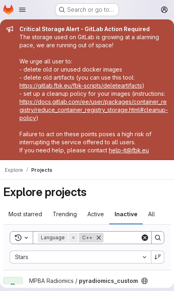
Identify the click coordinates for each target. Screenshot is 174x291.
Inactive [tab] (126, 214)
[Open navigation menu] (22, 9)
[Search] (157, 237)
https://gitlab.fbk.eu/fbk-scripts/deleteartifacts (80, 85)
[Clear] (145, 237)
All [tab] (151, 214)
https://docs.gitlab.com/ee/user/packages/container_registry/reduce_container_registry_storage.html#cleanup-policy (93, 109)
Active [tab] (95, 214)
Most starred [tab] (25, 214)
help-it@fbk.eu (129, 150)
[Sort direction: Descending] (157, 257)
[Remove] (99, 237)
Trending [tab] (65, 214)
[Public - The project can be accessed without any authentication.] (144, 281)
